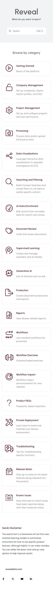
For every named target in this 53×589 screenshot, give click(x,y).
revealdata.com (14, 569)
